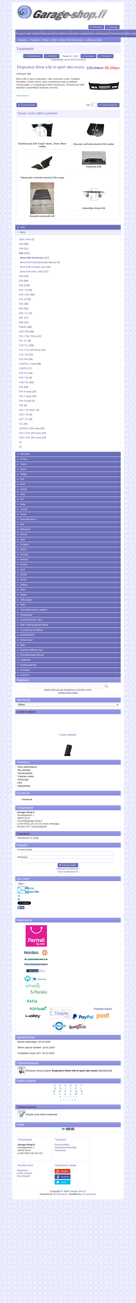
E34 (21, 248)
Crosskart (25, 670)
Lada (22, 504)
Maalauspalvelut (28, 665)
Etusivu (20, 33)
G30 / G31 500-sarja (30, 437)
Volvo (23, 604)
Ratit (22, 645)
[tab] (68, 227)
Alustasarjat (26, 615)
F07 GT (23, 340)
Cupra (23, 464)
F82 (21, 405)
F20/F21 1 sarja (27, 363)
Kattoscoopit (26, 640)
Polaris (23, 549)
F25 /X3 (23, 373)
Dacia (23, 469)
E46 (21, 285)
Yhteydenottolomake (66, 1147)
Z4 (20, 446)
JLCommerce (89, 1194)
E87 (21, 317)
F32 (21, 387)
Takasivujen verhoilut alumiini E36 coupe (42, 177)
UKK (19, 782)
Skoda (23, 574)
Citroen (24, 459)
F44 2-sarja (25, 400)
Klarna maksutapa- (33, 1041)
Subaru (24, 584)
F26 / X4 (23, 377)
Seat (22, 569)
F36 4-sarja (25, 391)
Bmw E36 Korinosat (71, 40)
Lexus (23, 514)
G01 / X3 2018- (27, 410)
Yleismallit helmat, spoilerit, (34, 609)
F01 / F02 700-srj (28, 336)
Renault (24, 559)
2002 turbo (25, 239)
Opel (22, 539)
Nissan (23, 534)
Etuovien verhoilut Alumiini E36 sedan (94, 144)
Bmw (46, 40)
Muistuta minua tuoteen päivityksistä (69, 1070)
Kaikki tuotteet (79, 33)
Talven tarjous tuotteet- (36, 1047)
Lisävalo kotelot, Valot (31, 619)
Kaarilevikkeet (27, 635)
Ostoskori (23, 833)
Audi (22, 227)
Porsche (24, 554)
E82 (21, 308)
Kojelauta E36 (93, 166)
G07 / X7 (24, 419)
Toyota (23, 594)
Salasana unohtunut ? (68, 869)
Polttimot (24, 675)
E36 (54, 40)
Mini (22, 524)
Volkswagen (26, 599)
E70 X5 (23, 299)
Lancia (23, 509)
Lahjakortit (25, 660)
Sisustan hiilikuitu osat (31, 650)
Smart (23, 579)
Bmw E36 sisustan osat (32, 267)
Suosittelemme (62, 33)
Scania (23, 564)
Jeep (22, 494)
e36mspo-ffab (94, 40)
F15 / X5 (23, 354)
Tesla (23, 589)
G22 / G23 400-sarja (30, 433)
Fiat (22, 479)
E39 (21, 280)
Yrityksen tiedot (25, 776)
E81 (21, 303)
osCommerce (60, 1194)
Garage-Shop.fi (78, 1191)
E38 (21, 276)
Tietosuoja (23, 779)
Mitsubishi (25, 529)
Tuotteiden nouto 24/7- (35, 1053)
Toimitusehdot (118, 33)
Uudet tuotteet (32, 33)
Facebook (27, 799)
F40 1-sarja (25, 396)
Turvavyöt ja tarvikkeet (31, 630)
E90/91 (23, 327)
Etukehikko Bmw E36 (93, 208)
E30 (21, 244)
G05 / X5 (24, 414)
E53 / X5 (23, 290)
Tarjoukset (47, 33)
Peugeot (24, 544)
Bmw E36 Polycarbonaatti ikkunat (38, 262)
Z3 (20, 442)
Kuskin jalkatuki (68, 737)
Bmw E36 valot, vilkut (31, 271)
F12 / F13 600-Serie (30, 350)
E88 (21, 322)
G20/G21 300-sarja (29, 428)
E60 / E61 (24, 294)
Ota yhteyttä (24, 770)
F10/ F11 (24, 345)
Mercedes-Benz (28, 519)
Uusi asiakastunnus (68, 871)
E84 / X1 (23, 313)
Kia (22, 499)
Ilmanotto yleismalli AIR (42, 216)
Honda (23, 489)
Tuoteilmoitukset (28, 1063)
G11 (21, 423)
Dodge (23, 474)
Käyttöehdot (23, 786)
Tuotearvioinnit (26, 1107)
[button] (96, 27)
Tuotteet (34, 40)
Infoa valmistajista (98, 33)
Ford (22, 484)
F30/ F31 (24, 382)
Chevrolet (25, 454)
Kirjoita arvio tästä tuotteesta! (42, 1114)
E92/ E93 (24, 331)
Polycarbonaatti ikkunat (32, 655)
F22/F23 (23, 368)
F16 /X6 (23, 359)
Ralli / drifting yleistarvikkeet (34, 625)
